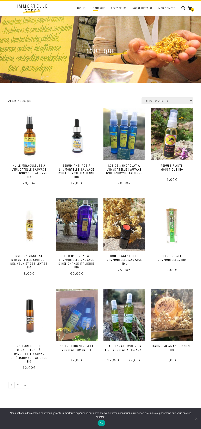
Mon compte (166, 8)
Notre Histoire (142, 8)
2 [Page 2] (18, 385)
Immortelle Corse (32, 8)
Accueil (82, 8)
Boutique (99, 8)
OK (101, 423)
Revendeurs (119, 8)
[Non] (196, 419)
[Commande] (167, 100)
